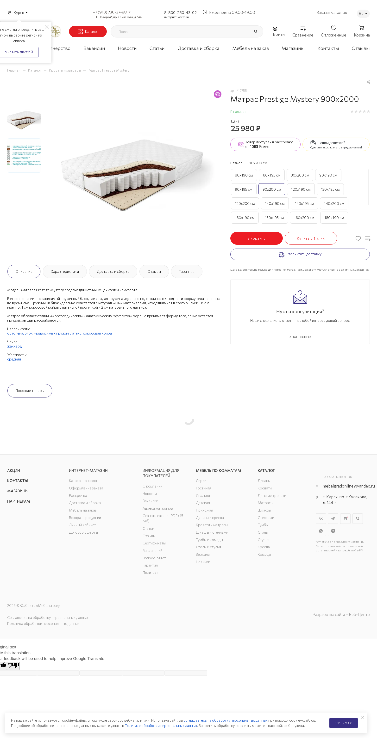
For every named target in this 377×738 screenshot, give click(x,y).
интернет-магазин (176, 16)
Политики (150, 572)
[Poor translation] (13, 666)
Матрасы (265, 502)
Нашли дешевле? (331, 142)
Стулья (263, 539)
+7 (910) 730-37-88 (110, 12)
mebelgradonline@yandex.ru (349, 485)
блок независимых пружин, (47, 333)
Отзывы (154, 271)
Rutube (345, 518)
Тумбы (263, 525)
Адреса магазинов (158, 508)
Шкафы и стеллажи (212, 532)
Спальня (203, 495)
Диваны (264, 480)
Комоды (264, 554)
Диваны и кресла (210, 517)
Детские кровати (272, 495)
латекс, (76, 333)
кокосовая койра (97, 333)
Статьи (148, 528)
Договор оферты (83, 532)
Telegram (333, 518)
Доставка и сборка (113, 271)
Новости (150, 493)
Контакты (17, 480)
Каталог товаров (83, 480)
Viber (357, 518)
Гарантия (187, 271)
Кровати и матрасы (212, 525)
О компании (152, 486)
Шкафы (264, 510)
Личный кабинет (82, 525)
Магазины (17, 491)
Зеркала (203, 554)
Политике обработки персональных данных (161, 725)
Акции (13, 470)
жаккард (14, 346)
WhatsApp (321, 531)
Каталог (266, 470)
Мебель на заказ (83, 510)
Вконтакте (321, 518)
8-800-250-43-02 (180, 12)
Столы (263, 532)
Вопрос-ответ (154, 558)
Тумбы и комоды (209, 539)
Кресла (264, 547)
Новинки (203, 562)
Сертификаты (154, 543)
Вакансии (150, 501)
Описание (23, 271)
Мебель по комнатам (218, 470)
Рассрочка (78, 495)
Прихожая (204, 510)
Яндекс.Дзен (333, 531)
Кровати (265, 488)
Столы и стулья (208, 547)
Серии (201, 480)
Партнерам (18, 501)
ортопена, (16, 333)
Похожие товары (29, 390)
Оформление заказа (86, 488)
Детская (203, 502)
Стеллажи (266, 517)
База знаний (152, 550)
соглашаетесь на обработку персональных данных (225, 720)
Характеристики (65, 271)
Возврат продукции (85, 517)
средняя (14, 359)
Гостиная (203, 488)
